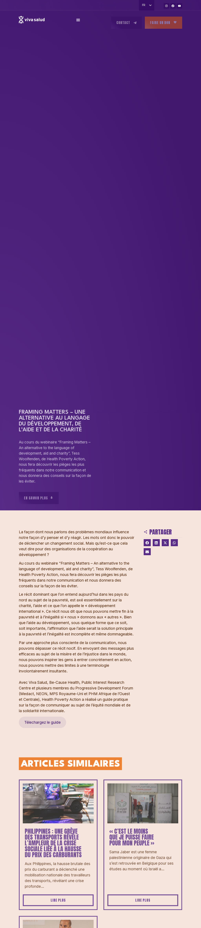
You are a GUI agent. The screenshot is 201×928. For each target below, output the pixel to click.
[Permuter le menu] (78, 22)
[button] (147, 542)
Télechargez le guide (42, 722)
